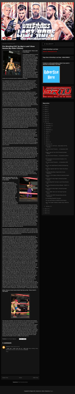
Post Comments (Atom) (23, 382)
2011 (46, 210)
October (48, 127)
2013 (46, 121)
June (47, 135)
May (47, 137)
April (47, 139)
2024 (46, 105)
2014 (46, 119)
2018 (46, 111)
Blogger (51, 391)
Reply (7, 351)
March (47, 141)
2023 (46, 107)
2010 (46, 213)
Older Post (35, 377)
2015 (46, 117)
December (48, 123)
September (48, 129)
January (48, 206)
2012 (46, 208)
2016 (46, 115)
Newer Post (5, 377)
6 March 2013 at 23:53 (15, 346)
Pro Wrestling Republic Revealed (53, 198)
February (48, 144)
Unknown (8, 346)
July (47, 133)
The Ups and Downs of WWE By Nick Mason (56, 200)
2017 (46, 113)
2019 (46, 109)
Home (20, 377)
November (48, 125)
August (47, 131)
